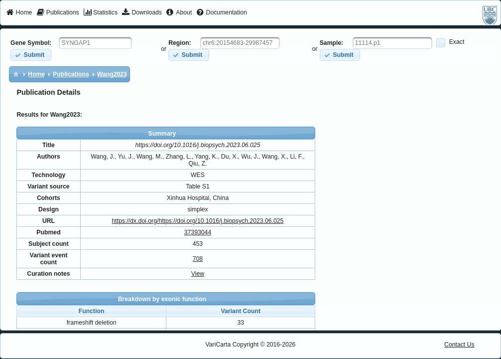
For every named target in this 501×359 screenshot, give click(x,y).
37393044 (197, 232)
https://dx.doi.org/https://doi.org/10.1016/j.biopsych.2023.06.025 (198, 220)
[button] (30, 54)
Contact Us (459, 344)
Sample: (332, 42)
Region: (179, 42)
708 (198, 258)
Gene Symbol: (30, 42)
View (197, 273)
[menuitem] (19, 13)
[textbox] (95, 43)
